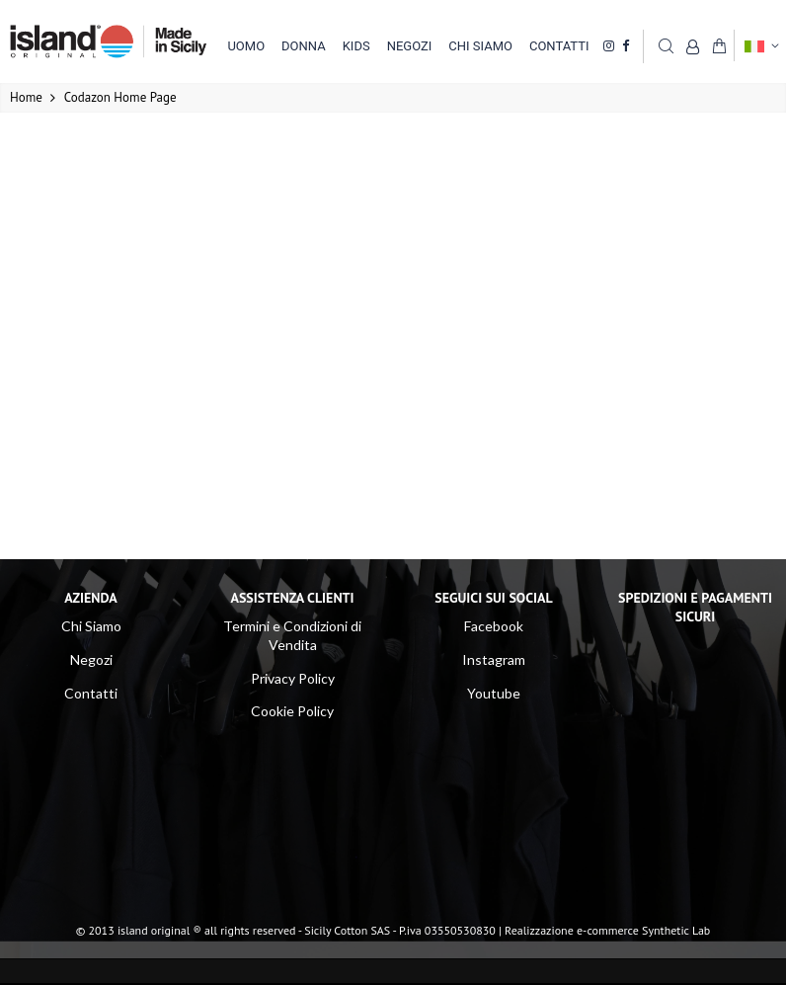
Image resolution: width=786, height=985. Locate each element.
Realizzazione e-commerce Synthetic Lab (607, 930)
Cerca (665, 45)
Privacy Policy (293, 678)
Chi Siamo (91, 625)
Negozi (91, 659)
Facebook (493, 625)
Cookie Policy (292, 710)
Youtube (493, 693)
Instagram (493, 659)
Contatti (91, 693)
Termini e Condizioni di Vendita (292, 635)
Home (26, 97)
